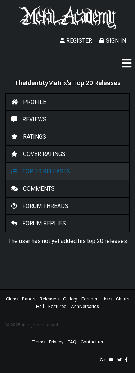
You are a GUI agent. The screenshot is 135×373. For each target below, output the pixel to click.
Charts (122, 299)
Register (76, 40)
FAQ (72, 341)
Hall (40, 306)
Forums (89, 299)
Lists (107, 299)
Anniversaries (85, 306)
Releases (49, 299)
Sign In (112, 40)
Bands (28, 299)
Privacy (56, 341)
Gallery (70, 299)
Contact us (92, 341)
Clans (12, 299)
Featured (57, 306)
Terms (38, 341)
